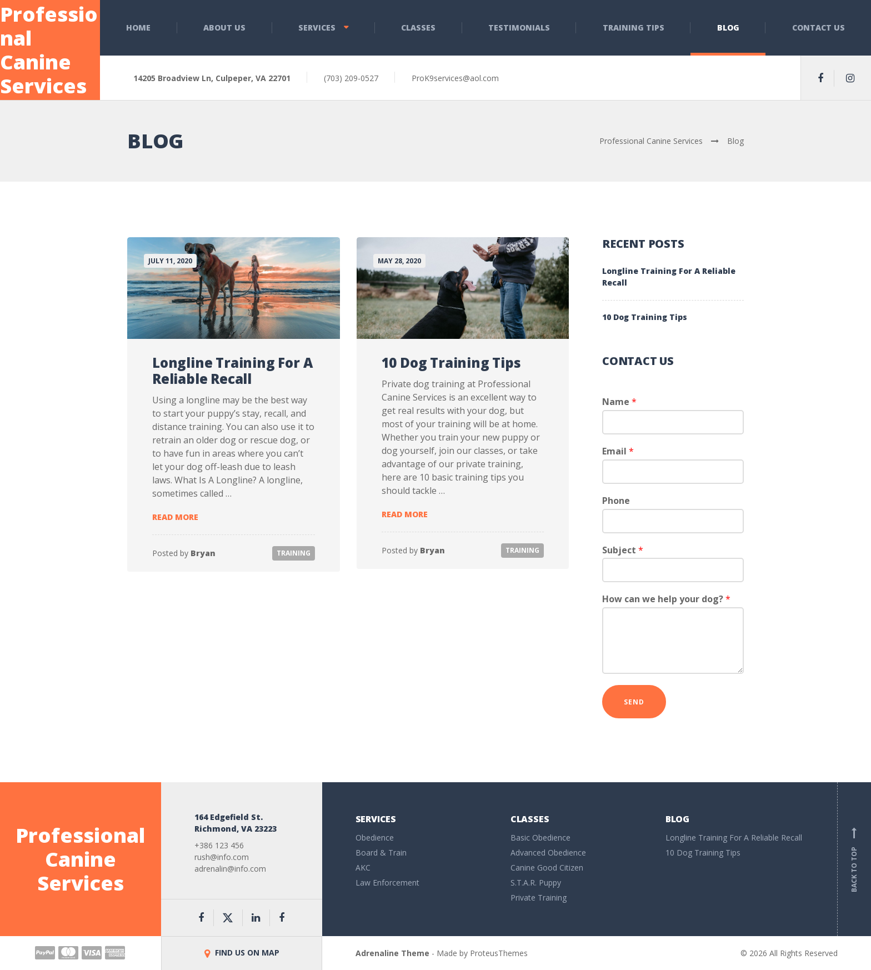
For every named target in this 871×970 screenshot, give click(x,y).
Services (317, 27)
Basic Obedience (540, 837)
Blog (728, 27)
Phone (616, 501)
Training (294, 553)
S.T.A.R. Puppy (535, 882)
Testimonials (519, 27)
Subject (622, 550)
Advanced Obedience (548, 852)
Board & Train (381, 852)
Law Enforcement (387, 882)
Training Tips (633, 27)
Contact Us (818, 27)
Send (634, 702)
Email (618, 451)
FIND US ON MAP (241, 952)
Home (138, 27)
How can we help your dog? (666, 599)
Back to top (854, 859)
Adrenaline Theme (392, 953)
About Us (224, 27)
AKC (363, 867)
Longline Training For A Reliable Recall (232, 370)
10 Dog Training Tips (451, 362)
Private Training (538, 897)
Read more (175, 517)
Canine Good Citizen (546, 867)
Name (619, 402)
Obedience (375, 837)
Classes (418, 27)
